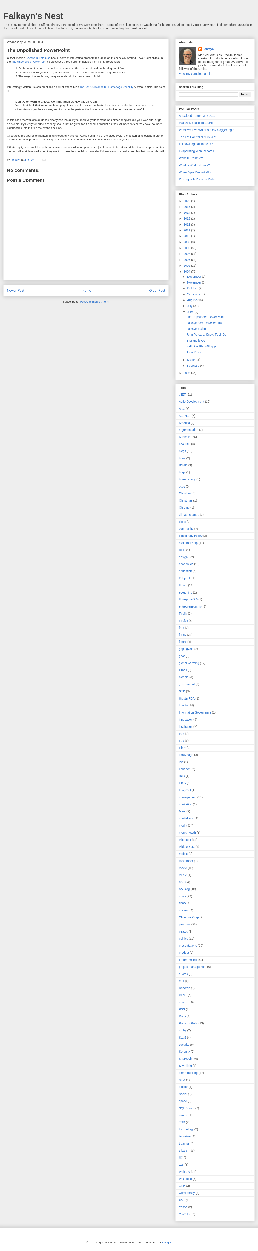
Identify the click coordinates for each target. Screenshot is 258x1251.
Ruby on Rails (188, 1023)
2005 (187, 265)
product (184, 952)
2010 (187, 236)
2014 (187, 212)
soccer (183, 1087)
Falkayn (208, 49)
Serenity (184, 1051)
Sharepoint (186, 1058)
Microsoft (185, 839)
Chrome (184, 507)
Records (184, 988)
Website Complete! (191, 158)
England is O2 (195, 340)
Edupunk (185, 578)
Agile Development (191, 401)
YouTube (185, 1214)
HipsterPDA (187, 698)
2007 (187, 253)
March (191, 359)
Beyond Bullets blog (38, 57)
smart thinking (188, 1073)
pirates (183, 931)
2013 (187, 218)
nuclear (184, 910)
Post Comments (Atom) (94, 301)
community (186, 528)
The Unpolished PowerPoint (38, 50)
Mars (182, 811)
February (193, 365)
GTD (182, 691)
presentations (188, 945)
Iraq (181, 740)
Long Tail (185, 790)
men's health (187, 832)
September (195, 294)
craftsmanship (188, 543)
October (193, 288)
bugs (182, 472)
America (184, 423)
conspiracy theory (191, 535)
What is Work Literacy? (194, 165)
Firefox (183, 620)
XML (182, 1200)
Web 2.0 (184, 1171)
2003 (187, 373)
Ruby (182, 1016)
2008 (187, 248)
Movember (186, 861)
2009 (187, 242)
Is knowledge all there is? (196, 144)
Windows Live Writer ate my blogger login (206, 130)
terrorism (185, 1136)
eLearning (185, 592)
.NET (182, 394)
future (183, 641)
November (194, 282)
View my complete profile (195, 73)
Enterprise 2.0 (188, 599)
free (181, 627)
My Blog (184, 889)
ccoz (182, 486)
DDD (182, 550)
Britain (183, 465)
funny (182, 634)
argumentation (188, 430)
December (194, 276)
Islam (182, 747)
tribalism (184, 1150)
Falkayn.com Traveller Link (204, 323)
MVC (182, 882)
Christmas (185, 500)
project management (192, 967)
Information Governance (195, 712)
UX (181, 1157)
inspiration (186, 726)
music (183, 875)
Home (86, 290)
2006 (187, 260)
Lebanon (185, 769)
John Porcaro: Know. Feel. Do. (206, 334)
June (190, 312)
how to (183, 705)
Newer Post (15, 290)
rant (181, 981)
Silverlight (185, 1065)
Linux (182, 783)
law (181, 762)
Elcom (183, 585)
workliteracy (187, 1193)
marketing (185, 804)
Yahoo (183, 1207)
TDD (182, 1122)
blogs (182, 451)
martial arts (186, 818)
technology (186, 1129)
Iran (181, 733)
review (183, 1002)
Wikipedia (185, 1179)
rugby (182, 1030)
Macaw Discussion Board (196, 123)
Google (184, 677)
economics (186, 564)
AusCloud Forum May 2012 (197, 115)
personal (184, 924)
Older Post (157, 290)
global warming (189, 663)
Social (183, 1094)
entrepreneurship (190, 606)
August (192, 300)
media (183, 825)
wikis (182, 1186)
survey (183, 1115)
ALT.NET (185, 416)
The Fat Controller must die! (197, 137)
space (183, 1101)
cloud (182, 521)
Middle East (187, 846)
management (188, 797)
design (183, 557)
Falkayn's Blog (196, 328)
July (190, 306)
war (181, 1164)
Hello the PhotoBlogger (201, 346)
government (187, 684)
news (182, 896)
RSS (182, 1009)
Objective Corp (189, 917)
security (184, 1044)
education (185, 571)
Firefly (183, 613)
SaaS (182, 1037)
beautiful (184, 444)
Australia (184, 437)
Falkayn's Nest (33, 16)
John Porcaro (195, 352)
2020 (187, 201)
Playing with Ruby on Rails (197, 179)
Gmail (183, 670)
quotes (183, 974)
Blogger (166, 1242)
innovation (186, 719)
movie (183, 868)
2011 (187, 230)
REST (183, 995)
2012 (187, 224)
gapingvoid (186, 649)
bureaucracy (187, 479)
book (182, 458)
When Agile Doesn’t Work (196, 172)
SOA (182, 1080)
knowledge (186, 755)
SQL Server (187, 1108)
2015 (187, 207)
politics (183, 938)
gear (182, 656)
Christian (185, 493)
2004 (187, 271)
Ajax (182, 408)
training (184, 1143)
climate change (189, 514)
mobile (183, 853)
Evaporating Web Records (196, 151)
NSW (182, 903)
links (182, 776)
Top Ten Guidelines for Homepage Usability (106, 87)
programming (188, 959)
